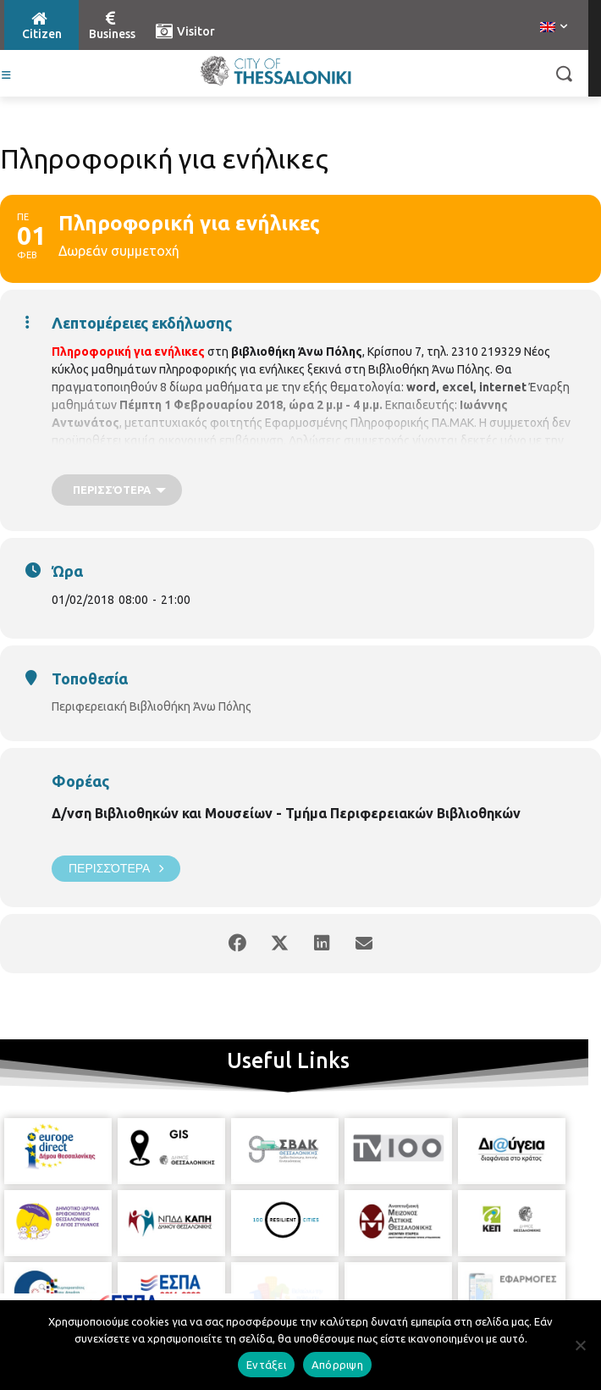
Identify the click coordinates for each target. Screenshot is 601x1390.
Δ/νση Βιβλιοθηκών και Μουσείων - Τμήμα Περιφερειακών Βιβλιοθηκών (286, 813)
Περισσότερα (116, 868)
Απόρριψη (337, 1365)
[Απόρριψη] (579, 1345)
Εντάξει (266, 1365)
